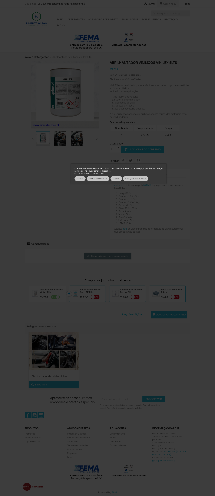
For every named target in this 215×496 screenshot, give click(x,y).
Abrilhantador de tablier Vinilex (49, 376)
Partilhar (123, 160)
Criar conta (115, 441)
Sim (54, 297)
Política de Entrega (76, 433)
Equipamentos (151, 19)
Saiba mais (39, 384)
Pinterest (138, 160)
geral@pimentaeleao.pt (164, 460)
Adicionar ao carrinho (142, 149)
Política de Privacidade (78, 437)
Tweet (131, 160)
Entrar (113, 437)
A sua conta (118, 427)
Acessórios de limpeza (103, 19)
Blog (187, 3)
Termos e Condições (77, 444)
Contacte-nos (74, 448)
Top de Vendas (32, 441)
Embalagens (130, 19)
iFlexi (114, 492)
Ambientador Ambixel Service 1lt (131, 290)
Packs (61, 25)
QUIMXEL (148, 185)
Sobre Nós (72, 441)
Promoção (30, 433)
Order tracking (117, 433)
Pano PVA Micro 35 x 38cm (171, 290)
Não (97, 297)
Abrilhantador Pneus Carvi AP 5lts (90, 290)
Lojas (70, 456)
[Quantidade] (113, 149)
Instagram (41, 415)
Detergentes (76, 19)
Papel (60, 19)
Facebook (28, 415)
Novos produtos (33, 437)
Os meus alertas (118, 444)
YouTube (34, 415)
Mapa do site (73, 452)
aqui (125, 228)
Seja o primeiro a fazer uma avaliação (107, 256)
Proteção (171, 19)
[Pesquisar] (170, 13)
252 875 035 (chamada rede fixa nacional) (61, 3)
